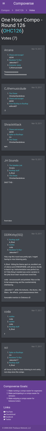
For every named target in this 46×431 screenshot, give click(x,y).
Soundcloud (9, 414)
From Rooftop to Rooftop (18, 104)
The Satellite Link (15, 165)
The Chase (13, 93)
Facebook (8, 417)
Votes (32, 10)
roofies (11, 245)
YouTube (8, 412)
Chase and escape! (16, 55)
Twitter (7, 419)
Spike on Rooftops (16, 135)
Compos (5, 10)
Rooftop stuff (14, 171)
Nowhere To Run (15, 60)
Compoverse (23, 3)
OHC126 (19, 10)
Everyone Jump (15, 65)
